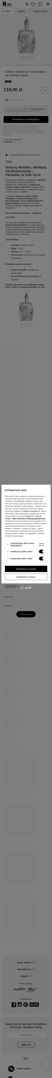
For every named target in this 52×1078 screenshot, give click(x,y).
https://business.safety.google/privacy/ (28, 518)
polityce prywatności (32, 511)
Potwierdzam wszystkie (26, 569)
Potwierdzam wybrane (26, 577)
